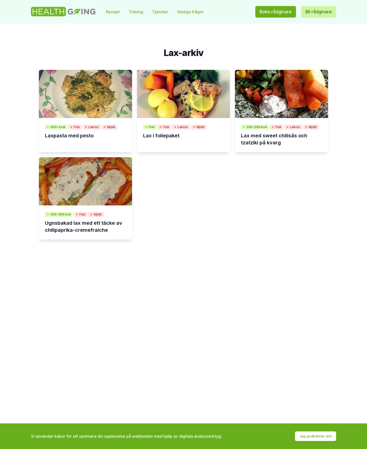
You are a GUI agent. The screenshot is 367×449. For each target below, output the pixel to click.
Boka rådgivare (276, 11)
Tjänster (160, 11)
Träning (136, 11)
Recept (113, 11)
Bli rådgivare (318, 11)
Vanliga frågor (190, 11)
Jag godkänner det (315, 436)
